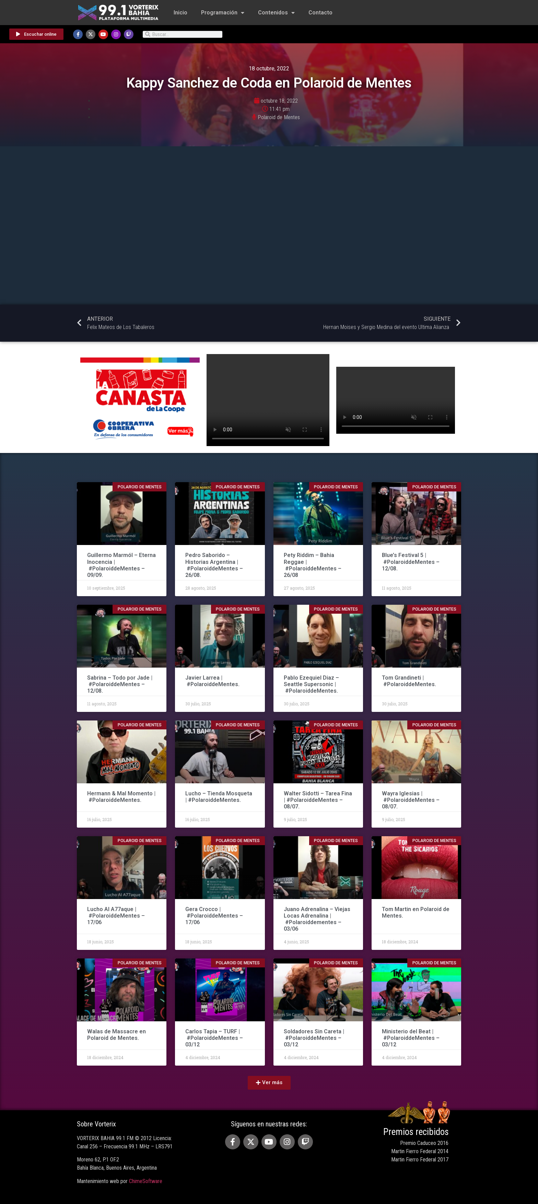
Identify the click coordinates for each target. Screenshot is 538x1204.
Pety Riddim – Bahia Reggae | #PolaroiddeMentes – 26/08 (312, 565)
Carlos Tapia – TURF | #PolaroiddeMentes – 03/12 (214, 1038)
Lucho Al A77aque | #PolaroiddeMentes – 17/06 (116, 915)
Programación (222, 13)
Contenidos (276, 13)
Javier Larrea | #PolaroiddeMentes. (212, 681)
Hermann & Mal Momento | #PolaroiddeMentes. (121, 796)
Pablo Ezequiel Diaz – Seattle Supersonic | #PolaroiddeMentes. (311, 684)
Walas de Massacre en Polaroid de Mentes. (116, 1034)
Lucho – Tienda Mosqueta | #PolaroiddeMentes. (218, 796)
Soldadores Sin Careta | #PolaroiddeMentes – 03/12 (314, 1038)
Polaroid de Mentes (279, 117)
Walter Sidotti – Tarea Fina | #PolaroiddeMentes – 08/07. (318, 800)
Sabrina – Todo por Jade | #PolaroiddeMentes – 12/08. (119, 684)
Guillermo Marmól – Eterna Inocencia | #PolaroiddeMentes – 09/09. (121, 565)
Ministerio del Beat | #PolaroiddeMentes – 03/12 (411, 1038)
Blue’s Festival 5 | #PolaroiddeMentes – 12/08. (411, 561)
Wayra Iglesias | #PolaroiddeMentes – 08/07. (411, 800)
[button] (269, 1083)
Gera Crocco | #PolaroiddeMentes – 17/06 (214, 915)
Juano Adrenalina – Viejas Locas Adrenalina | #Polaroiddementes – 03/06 (317, 919)
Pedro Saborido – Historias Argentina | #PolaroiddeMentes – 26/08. (214, 565)
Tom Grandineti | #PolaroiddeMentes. (409, 681)
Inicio (180, 12)
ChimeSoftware (145, 1181)
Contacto (320, 12)
